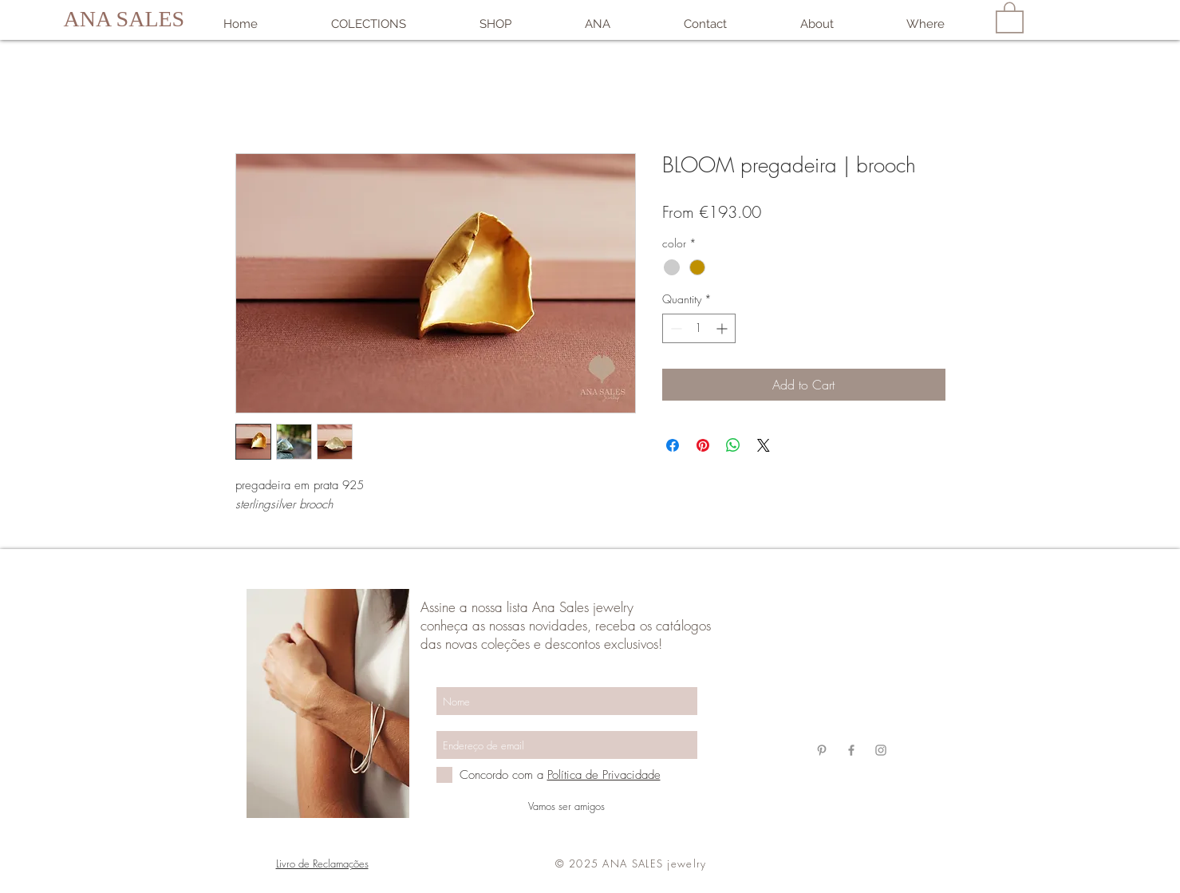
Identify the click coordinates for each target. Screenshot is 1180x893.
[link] (1010, 17)
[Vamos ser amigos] (566, 806)
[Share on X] (763, 445)
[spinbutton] (699, 328)
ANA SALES (124, 18)
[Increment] (723, 328)
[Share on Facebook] (672, 445)
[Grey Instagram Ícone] (881, 750)
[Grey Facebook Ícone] (851, 750)
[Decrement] (675, 328)
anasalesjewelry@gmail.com (850, 658)
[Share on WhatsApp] (733, 445)
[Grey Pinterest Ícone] (822, 750)
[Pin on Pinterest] (702, 445)
